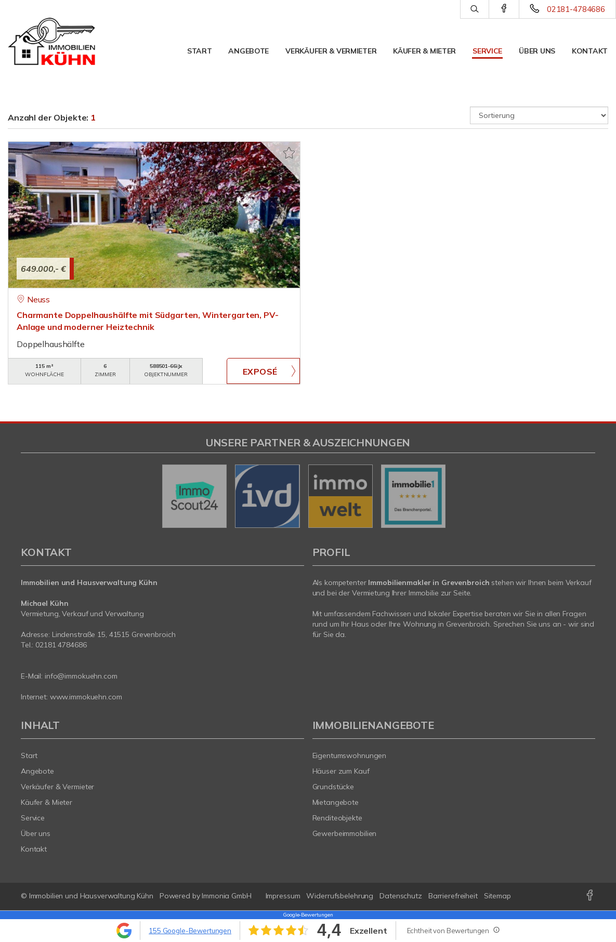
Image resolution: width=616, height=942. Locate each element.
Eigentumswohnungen (349, 755)
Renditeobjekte (337, 817)
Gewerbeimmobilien (344, 833)
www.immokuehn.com (86, 696)
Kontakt (590, 51)
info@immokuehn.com (81, 676)
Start (199, 51)
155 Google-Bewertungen (190, 930)
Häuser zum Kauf (341, 771)
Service (487, 51)
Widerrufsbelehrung (339, 895)
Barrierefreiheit (453, 895)
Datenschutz (400, 895)
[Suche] (474, 9)
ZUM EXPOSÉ (263, 371)
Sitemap (497, 895)
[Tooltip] (496, 929)
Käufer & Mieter (424, 51)
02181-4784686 (576, 9)
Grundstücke (333, 786)
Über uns (537, 51)
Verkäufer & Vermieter (330, 51)
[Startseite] (51, 41)
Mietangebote (335, 802)
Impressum (283, 895)
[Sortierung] (539, 115)
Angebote (248, 51)
